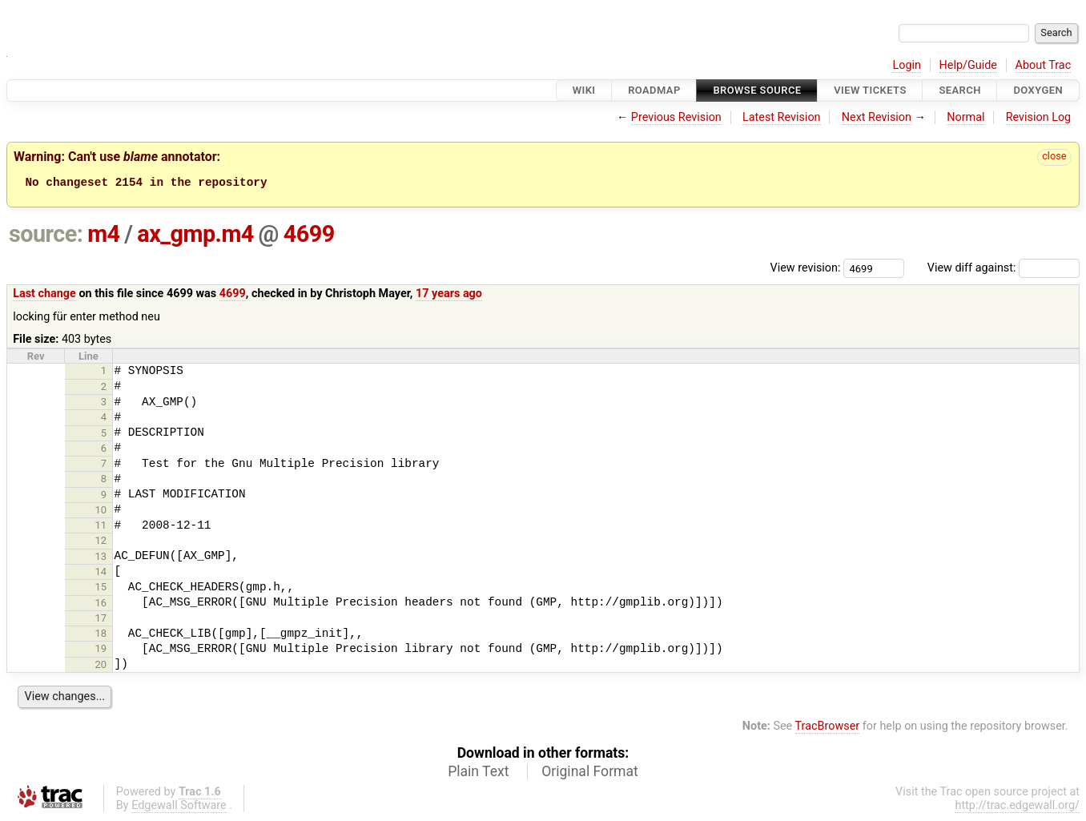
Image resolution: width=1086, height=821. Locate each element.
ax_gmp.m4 (195, 236)
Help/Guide (968, 65)
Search (959, 90)
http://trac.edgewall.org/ (1017, 808)
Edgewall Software (179, 808)
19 (101, 651)
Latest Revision (781, 117)
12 (101, 543)
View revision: (805, 270)
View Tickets (870, 90)
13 (101, 559)
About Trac (1044, 65)
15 (101, 589)
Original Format (589, 774)
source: (46, 236)
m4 (103, 236)
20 (101, 667)
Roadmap (654, 90)
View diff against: (1003, 270)
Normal (965, 117)
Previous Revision (676, 117)
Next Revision (876, 117)
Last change (44, 296)
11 (101, 527)
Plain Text (478, 774)
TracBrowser (827, 728)
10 (101, 512)
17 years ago (449, 296)
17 (101, 620)
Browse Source (757, 90)
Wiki (584, 90)
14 (101, 574)
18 (101, 636)
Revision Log (1039, 117)
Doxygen (1038, 90)
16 (101, 605)
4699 (309, 236)
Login (906, 65)
